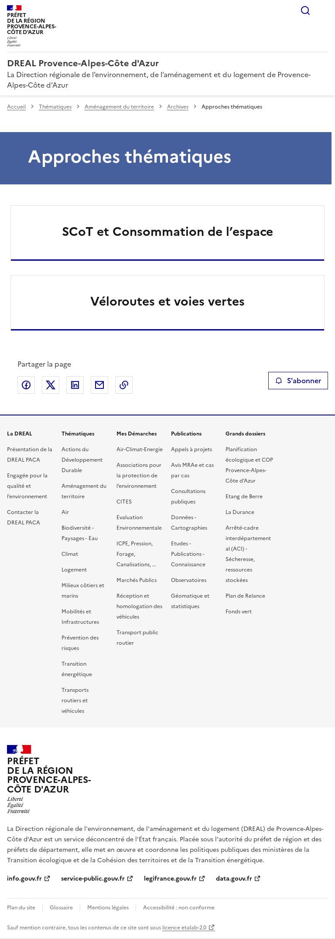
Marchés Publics (136, 580)
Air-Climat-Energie (139, 449)
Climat (70, 554)
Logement (74, 570)
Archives (177, 107)
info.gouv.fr (24, 878)
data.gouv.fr (234, 878)
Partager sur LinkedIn (75, 385)
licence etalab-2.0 (184, 928)
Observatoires (188, 580)
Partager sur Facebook (26, 385)
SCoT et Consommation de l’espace (167, 231)
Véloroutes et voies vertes (167, 301)
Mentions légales (108, 908)
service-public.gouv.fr (93, 878)
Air (65, 512)
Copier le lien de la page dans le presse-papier (124, 385)
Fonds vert (239, 612)
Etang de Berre (244, 496)
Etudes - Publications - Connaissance (188, 554)
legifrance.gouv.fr (170, 878)
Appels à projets (191, 449)
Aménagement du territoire (119, 107)
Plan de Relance (245, 596)
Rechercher (305, 10)
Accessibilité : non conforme (179, 908)
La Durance (240, 512)
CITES (124, 502)
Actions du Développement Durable (82, 460)
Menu (323, 10)
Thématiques (55, 107)
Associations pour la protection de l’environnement (138, 475)
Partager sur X (50, 385)
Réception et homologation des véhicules (139, 606)
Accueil (16, 107)
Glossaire (61, 908)
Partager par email (99, 385)
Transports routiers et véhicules (75, 700)
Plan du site (21, 908)
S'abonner (298, 380)
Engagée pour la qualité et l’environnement (27, 486)
